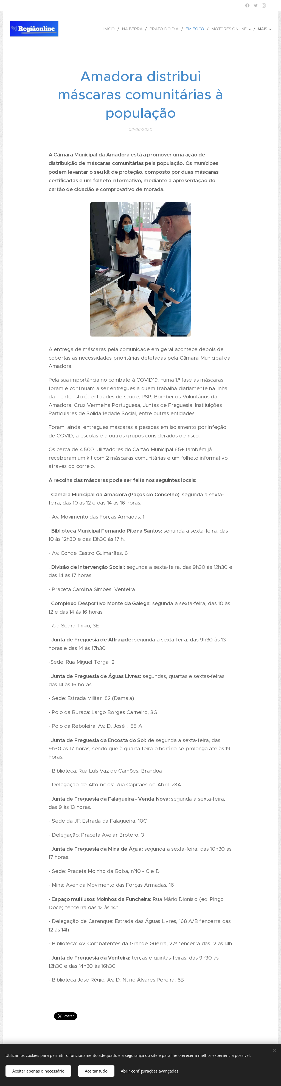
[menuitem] (113, 29)
